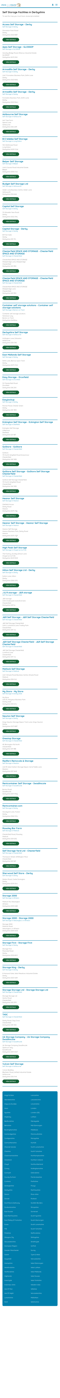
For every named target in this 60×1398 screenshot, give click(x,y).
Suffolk (33, 1246)
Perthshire (34, 1181)
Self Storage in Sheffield (11, 424)
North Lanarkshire (37, 1147)
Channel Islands (10, 1147)
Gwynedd (7, 1259)
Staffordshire (35, 1233)
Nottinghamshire (37, 1168)
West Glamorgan (37, 1263)
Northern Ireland (37, 1160)
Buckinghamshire (10, 1130)
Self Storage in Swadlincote (12, 786)
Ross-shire (34, 1194)
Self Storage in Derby (10, 27)
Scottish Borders (37, 1203)
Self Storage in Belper (10, 164)
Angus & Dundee (10, 1104)
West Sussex (35, 1276)
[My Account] (52, 5)
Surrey (33, 1250)
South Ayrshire (36, 1216)
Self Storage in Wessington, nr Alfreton (16, 920)
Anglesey (7, 1117)
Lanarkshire (8, 1298)
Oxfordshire (35, 1173)
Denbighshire (9, 1186)
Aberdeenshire (9, 1100)
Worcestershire (36, 1293)
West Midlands (36, 1272)
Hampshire (8, 1263)
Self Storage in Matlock (10, 671)
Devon (6, 1194)
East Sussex (8, 1211)
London (33, 1108)
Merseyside (35, 1121)
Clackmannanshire (11, 1156)
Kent (6, 1302)
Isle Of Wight (9, 1293)
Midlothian (34, 1298)
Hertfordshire (9, 1272)
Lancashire (35, 1095)
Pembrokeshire (36, 1177)
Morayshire (35, 1138)
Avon (6, 1108)
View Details (11, 40)
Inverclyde (8, 1280)
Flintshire (7, 1233)
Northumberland (37, 1164)
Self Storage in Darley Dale (12, 694)
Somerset (34, 1211)
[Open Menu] (57, 4)
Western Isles (35, 1285)
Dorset (6, 1199)
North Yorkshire (36, 1151)
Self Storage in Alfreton (10, 898)
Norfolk (33, 1143)
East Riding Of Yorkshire (13, 1220)
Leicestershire (36, 1100)
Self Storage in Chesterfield (12, 256)
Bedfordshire (9, 1121)
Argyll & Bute (9, 1095)
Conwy (6, 1168)
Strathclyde (35, 1242)
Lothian (33, 1117)
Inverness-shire (9, 1285)
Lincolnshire (35, 1104)
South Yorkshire (36, 1229)
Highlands (8, 1276)
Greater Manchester (11, 1250)
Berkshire (7, 1125)
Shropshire (35, 1207)
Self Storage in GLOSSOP (11, 49)
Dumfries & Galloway (12, 1203)
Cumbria (7, 1181)
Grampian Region (10, 1246)
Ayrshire (7, 1112)
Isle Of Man (8, 1289)
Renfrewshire (35, 1190)
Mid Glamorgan (36, 1125)
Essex (6, 1224)
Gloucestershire (10, 1242)
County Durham (10, 1177)
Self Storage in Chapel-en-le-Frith (14, 550)
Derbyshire (8, 1190)
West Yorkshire (36, 1280)
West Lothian (35, 1267)
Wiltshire (34, 1289)
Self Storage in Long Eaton (12, 141)
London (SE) (35, 1112)
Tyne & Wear (35, 1254)
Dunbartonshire (10, 1207)
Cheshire (7, 1151)
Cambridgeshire (10, 1134)
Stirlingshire (35, 1237)
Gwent (6, 1254)
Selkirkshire (35, 1302)
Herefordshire (9, 1267)
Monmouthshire (36, 1134)
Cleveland (8, 1160)
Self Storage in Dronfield (11, 379)
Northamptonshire (37, 1156)
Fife (5, 1229)
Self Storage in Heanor (10, 501)
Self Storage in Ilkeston (10, 763)
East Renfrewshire (10, 1216)
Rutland (33, 1199)
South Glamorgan (37, 1220)
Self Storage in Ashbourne (11, 116)
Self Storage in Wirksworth (11, 186)
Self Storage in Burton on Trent (13, 310)
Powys (33, 1186)
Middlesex (34, 1130)
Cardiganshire (9, 1138)
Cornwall (7, 1173)
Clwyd (6, 1164)
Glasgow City (9, 1237)
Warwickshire (35, 1259)
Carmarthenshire (10, 1143)
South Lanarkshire (37, 1224)
